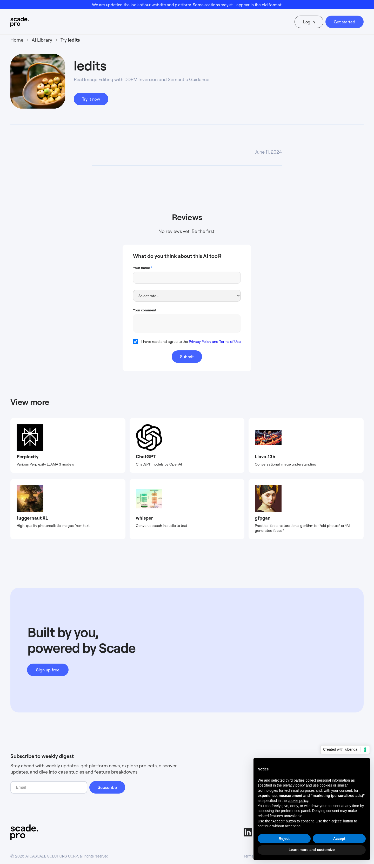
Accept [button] (339, 838)
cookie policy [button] (298, 800)
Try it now (91, 99)
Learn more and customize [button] (312, 850)
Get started (344, 21)
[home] (29, 22)
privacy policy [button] (294, 785)
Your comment (144, 310)
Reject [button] (284, 838)
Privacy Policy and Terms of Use (215, 341)
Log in (309, 21)
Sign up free (47, 669)
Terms (248, 856)
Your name (142, 268)
